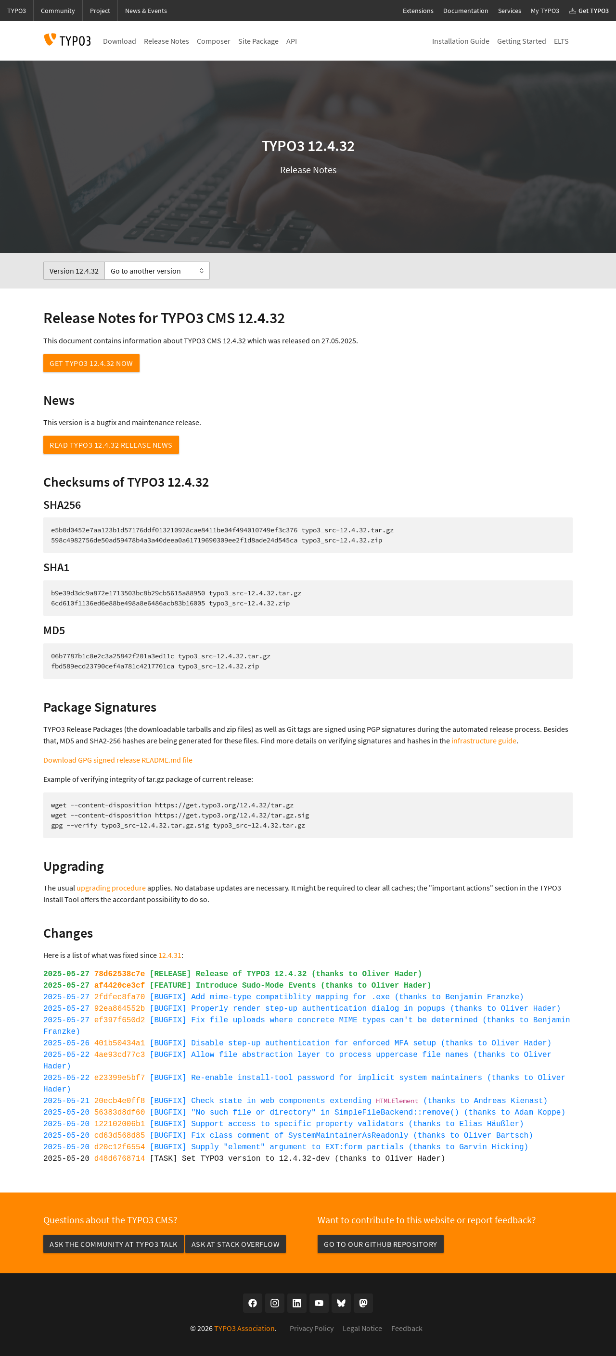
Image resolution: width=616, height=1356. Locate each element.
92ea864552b (119, 1009)
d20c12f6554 (119, 1147)
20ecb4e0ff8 (119, 1101)
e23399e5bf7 (119, 1078)
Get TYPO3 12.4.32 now (91, 363)
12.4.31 (169, 955)
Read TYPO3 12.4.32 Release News (111, 445)
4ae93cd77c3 (119, 1055)
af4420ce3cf (119, 985)
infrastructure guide (483, 740)
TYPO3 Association (244, 1328)
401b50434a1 (119, 1043)
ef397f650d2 (119, 1020)
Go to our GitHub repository (380, 1244)
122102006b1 (119, 1124)
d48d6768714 (119, 1159)
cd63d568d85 (119, 1135)
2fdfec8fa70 (119, 997)
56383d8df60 (119, 1112)
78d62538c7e (119, 974)
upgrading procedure (111, 887)
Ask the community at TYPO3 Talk (114, 1244)
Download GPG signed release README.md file (117, 760)
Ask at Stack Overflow (236, 1244)
